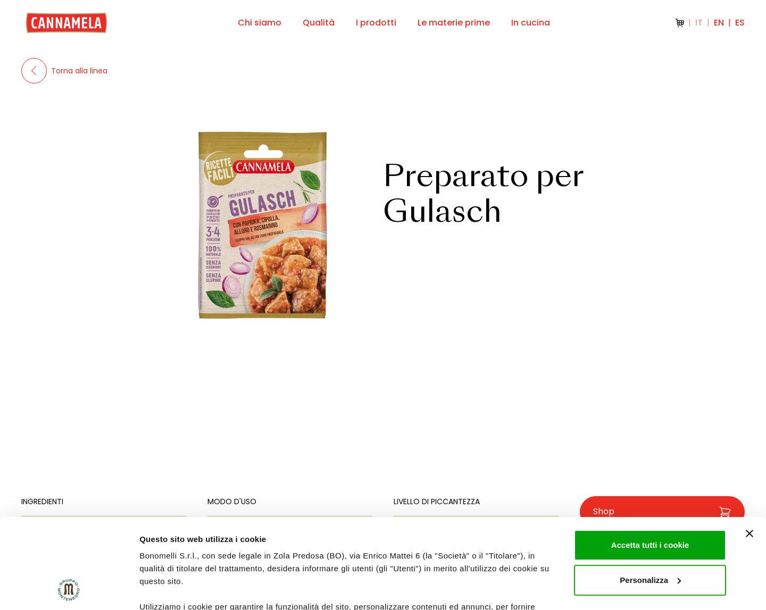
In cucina (530, 22)
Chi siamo (259, 22)
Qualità (319, 22)
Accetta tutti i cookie (650, 460)
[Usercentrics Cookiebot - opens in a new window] (68, 589)
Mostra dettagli (168, 589)
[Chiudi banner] (749, 449)
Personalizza (650, 495)
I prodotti (376, 22)
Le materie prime (454, 22)
